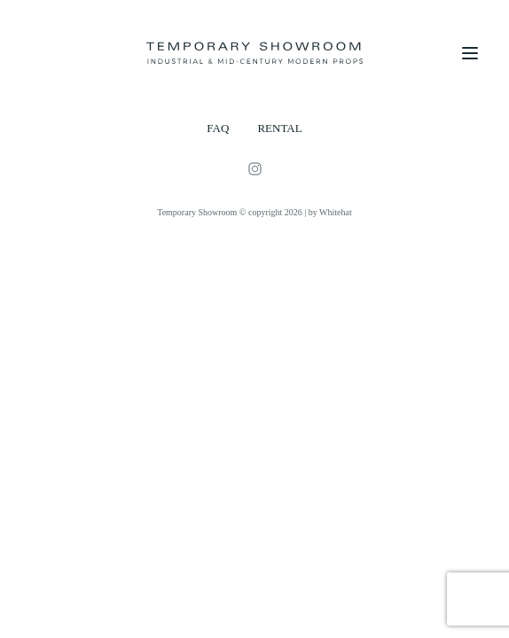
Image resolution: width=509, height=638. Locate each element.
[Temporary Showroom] (254, 53)
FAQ (218, 128)
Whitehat (335, 212)
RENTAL (279, 128)
